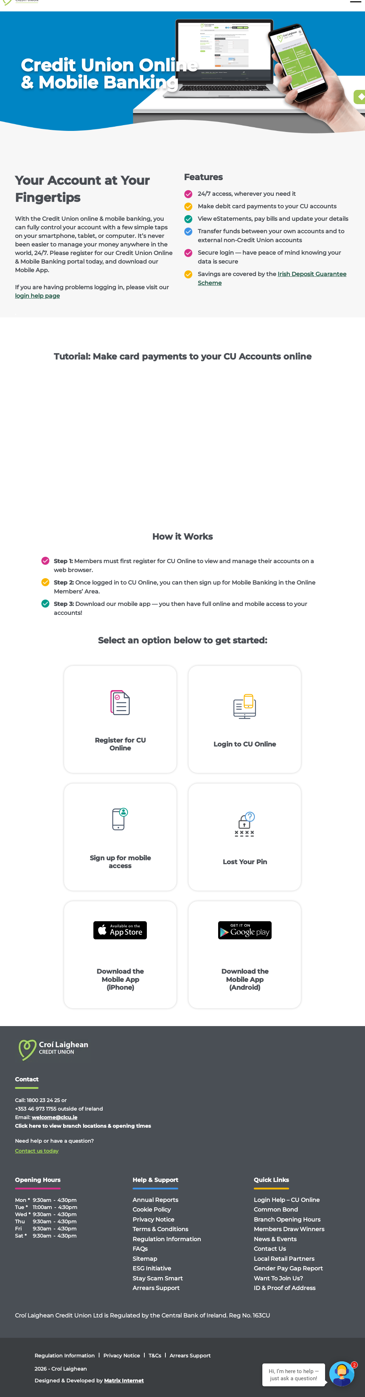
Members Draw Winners (289, 1229)
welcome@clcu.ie (54, 1117)
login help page (37, 295)
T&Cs (155, 1355)
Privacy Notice (153, 1219)
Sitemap (145, 1258)
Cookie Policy (152, 1209)
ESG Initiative (152, 1268)
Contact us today (36, 1151)
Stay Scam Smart (158, 1278)
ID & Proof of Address (284, 1288)
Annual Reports (155, 1200)
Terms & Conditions (160, 1229)
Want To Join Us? (278, 1278)
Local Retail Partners (284, 1258)
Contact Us (270, 1248)
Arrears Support (156, 1288)
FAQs (140, 1248)
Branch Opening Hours (287, 1219)
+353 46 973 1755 (35, 1109)
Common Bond (276, 1209)
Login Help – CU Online (287, 1200)
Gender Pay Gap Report (288, 1268)
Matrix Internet (124, 1380)
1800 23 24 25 (43, 1100)
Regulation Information (167, 1239)
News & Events (275, 1239)
